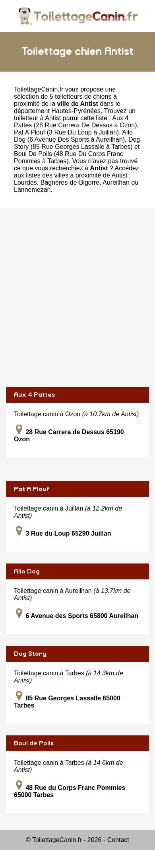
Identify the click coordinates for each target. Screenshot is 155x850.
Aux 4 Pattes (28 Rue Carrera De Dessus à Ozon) (75, 122)
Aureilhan (116, 182)
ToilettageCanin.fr (39, 89)
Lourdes (25, 182)
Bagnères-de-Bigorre (70, 182)
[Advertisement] (77, 297)
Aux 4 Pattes (34, 395)
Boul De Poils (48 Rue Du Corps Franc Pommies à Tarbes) (68, 157)
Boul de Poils (34, 743)
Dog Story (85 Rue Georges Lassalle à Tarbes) (77, 143)
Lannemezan (32, 189)
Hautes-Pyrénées (76, 110)
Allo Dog (27, 571)
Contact (118, 839)
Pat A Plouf (31, 489)
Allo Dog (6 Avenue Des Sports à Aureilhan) (73, 136)
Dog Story (30, 654)
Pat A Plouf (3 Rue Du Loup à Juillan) (66, 132)
